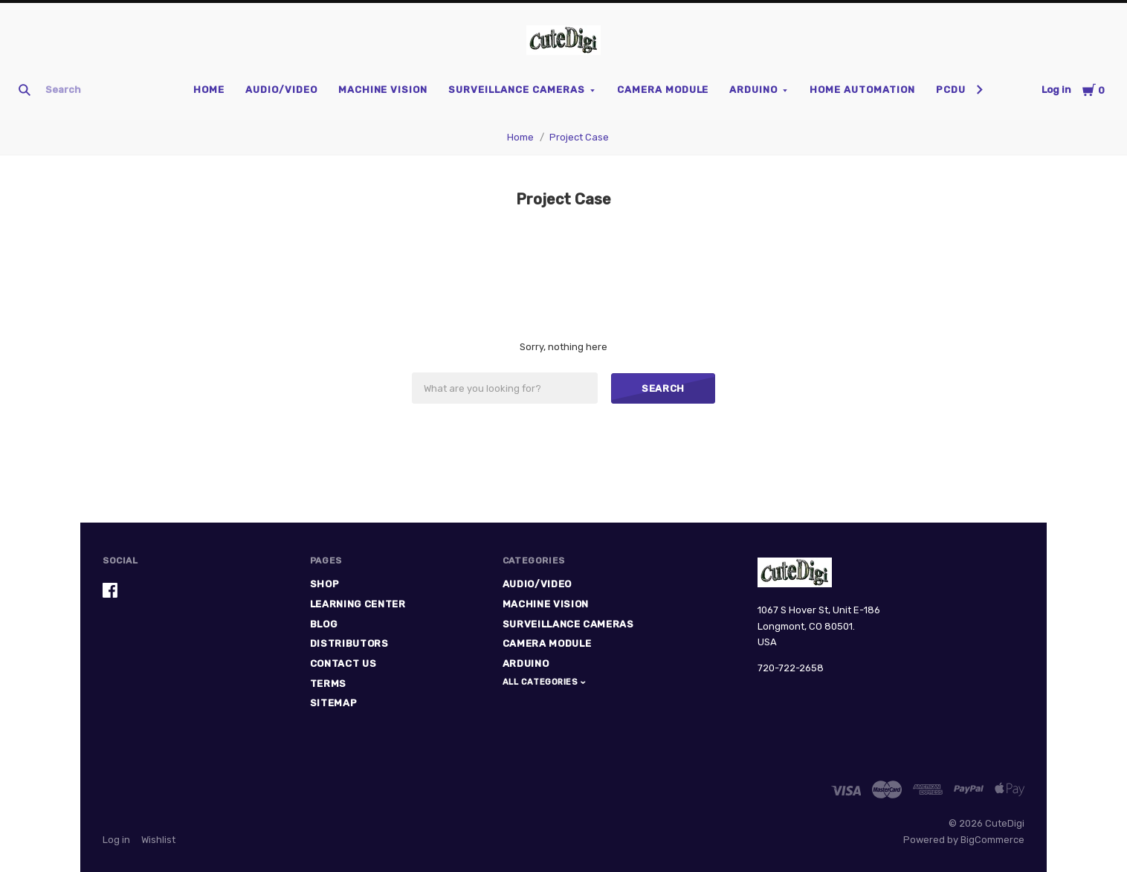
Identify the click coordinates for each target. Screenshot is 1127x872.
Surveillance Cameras (516, 89)
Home (209, 89)
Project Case (579, 137)
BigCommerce (992, 839)
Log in (1056, 89)
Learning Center (358, 604)
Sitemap (334, 702)
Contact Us (343, 663)
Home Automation (862, 89)
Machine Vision (383, 89)
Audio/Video (281, 89)
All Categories (542, 682)
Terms (328, 683)
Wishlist (158, 839)
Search (663, 388)
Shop (325, 584)
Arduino (753, 89)
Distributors (349, 643)
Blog (324, 624)
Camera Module (663, 89)
